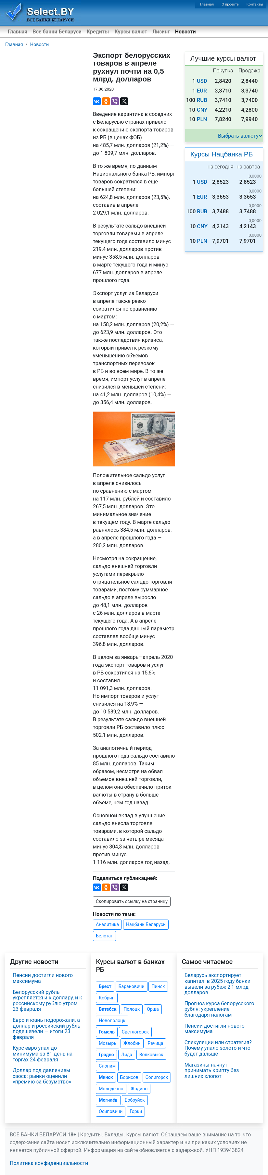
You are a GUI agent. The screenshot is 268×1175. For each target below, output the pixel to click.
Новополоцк (112, 1020)
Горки (136, 1111)
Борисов (129, 1077)
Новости (185, 32)
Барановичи (132, 986)
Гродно (106, 1054)
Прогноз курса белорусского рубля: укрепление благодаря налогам (219, 1009)
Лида (126, 1054)
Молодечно (111, 1088)
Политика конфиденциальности (49, 1163)
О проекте (230, 4)
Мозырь (107, 1043)
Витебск (107, 1009)
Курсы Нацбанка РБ (221, 154)
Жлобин (132, 1043)
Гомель (107, 1031)
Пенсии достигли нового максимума (43, 978)
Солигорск (157, 1077)
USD (202, 81)
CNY (202, 110)
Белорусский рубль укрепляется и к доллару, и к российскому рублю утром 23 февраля (47, 1000)
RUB (202, 100)
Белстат (104, 935)
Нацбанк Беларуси (146, 924)
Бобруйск (135, 1100)
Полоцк (132, 1009)
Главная (207, 4)
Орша (153, 1009)
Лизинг (161, 32)
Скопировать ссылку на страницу (132, 901)
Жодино (139, 1088)
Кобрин (106, 997)
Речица (155, 1043)
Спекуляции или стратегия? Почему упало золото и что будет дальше (218, 1048)
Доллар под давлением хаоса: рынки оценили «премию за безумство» (42, 1076)
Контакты (255, 4)
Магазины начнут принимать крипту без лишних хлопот (212, 1070)
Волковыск (151, 1054)
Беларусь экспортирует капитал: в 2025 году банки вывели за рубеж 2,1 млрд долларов (217, 984)
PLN (202, 119)
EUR (202, 91)
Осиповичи (110, 1111)
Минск (106, 1077)
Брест (105, 986)
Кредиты (98, 32)
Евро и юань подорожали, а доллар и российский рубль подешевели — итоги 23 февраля (46, 1028)
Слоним (107, 1066)
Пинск (158, 986)
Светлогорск (135, 1031)
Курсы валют (131, 32)
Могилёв (108, 1100)
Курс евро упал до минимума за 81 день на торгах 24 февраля (42, 1053)
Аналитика (107, 924)
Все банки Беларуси (57, 32)
